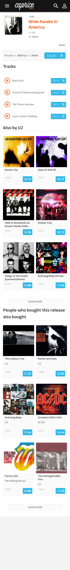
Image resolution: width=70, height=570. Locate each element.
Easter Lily (11, 169)
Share (33, 37)
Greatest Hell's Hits (50, 417)
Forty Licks (11, 476)
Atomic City (45, 222)
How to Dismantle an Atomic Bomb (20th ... (18, 224)
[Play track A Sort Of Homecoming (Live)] (7, 93)
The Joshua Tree (14, 358)
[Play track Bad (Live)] (7, 81)
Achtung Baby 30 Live (50, 276)
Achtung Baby (13, 417)
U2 (33, 32)
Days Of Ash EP (47, 169)
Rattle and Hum (47, 358)
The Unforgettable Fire (49, 477)
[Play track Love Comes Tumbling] (7, 116)
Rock (62, 45)
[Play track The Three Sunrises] (7, 105)
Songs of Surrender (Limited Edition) (16, 277)
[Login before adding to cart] (54, 55)
